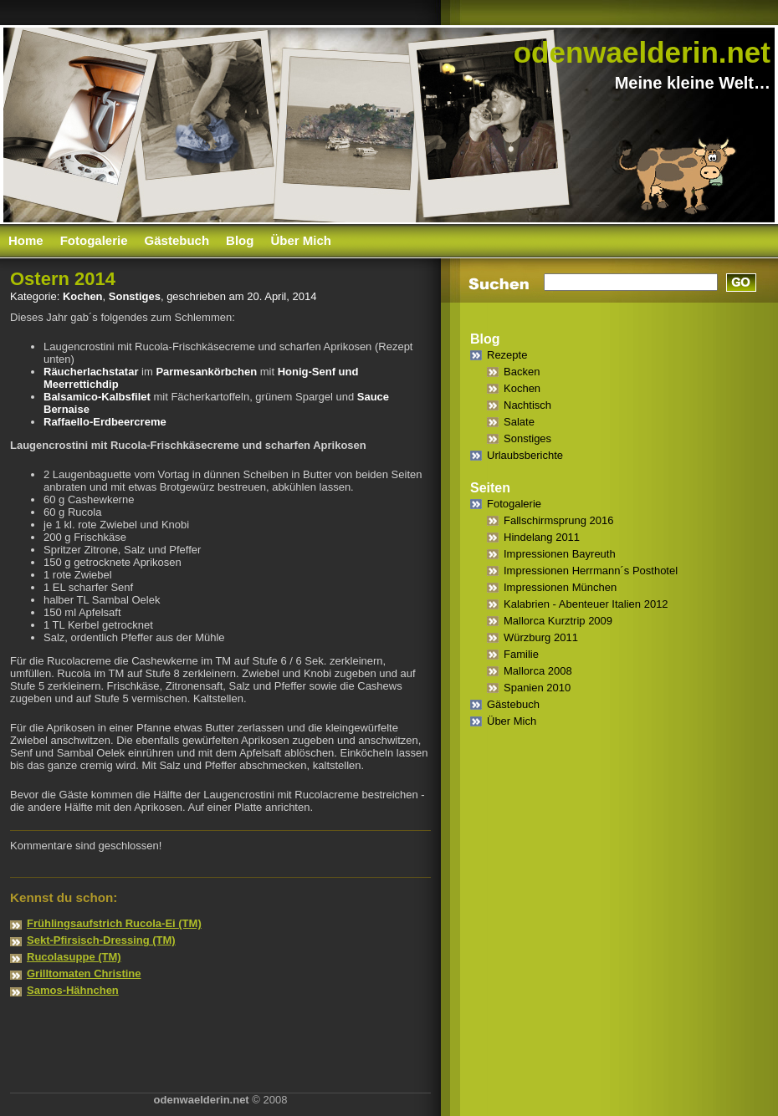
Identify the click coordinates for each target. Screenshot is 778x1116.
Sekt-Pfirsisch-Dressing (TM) (101, 940)
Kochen (83, 296)
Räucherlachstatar (91, 371)
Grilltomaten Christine (84, 973)
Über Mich (300, 240)
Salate (519, 421)
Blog (239, 240)
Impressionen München (560, 587)
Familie (521, 654)
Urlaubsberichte (525, 455)
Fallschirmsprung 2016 (559, 520)
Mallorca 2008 (538, 671)
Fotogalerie (94, 240)
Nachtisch (527, 405)
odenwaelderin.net (642, 52)
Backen (522, 371)
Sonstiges (135, 296)
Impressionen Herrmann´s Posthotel (591, 570)
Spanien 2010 (537, 687)
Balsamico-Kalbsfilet (97, 396)
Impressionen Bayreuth (560, 554)
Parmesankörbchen (206, 371)
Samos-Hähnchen (73, 990)
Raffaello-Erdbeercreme (105, 421)
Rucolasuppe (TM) (74, 956)
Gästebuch (177, 240)
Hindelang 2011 (542, 537)
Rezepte (507, 355)
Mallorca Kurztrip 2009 (558, 620)
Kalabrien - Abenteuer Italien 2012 (586, 604)
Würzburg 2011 (541, 637)
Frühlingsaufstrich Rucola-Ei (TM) (114, 923)
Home (26, 240)
